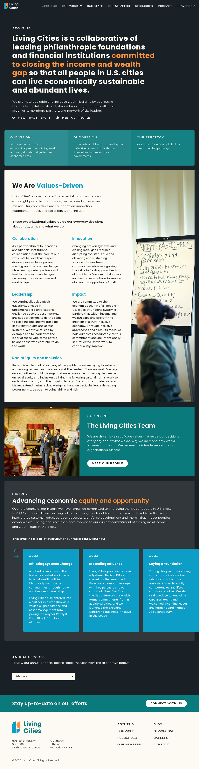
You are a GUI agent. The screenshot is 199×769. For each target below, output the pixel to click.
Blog (158, 724)
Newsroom (186, 6)
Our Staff (95, 6)
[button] (16, 551)
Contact (161, 744)
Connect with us (166, 703)
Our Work (70, 6)
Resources (144, 6)
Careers (161, 737)
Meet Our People (73, 118)
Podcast (165, 6)
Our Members (119, 6)
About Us (49, 6)
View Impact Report (31, 118)
